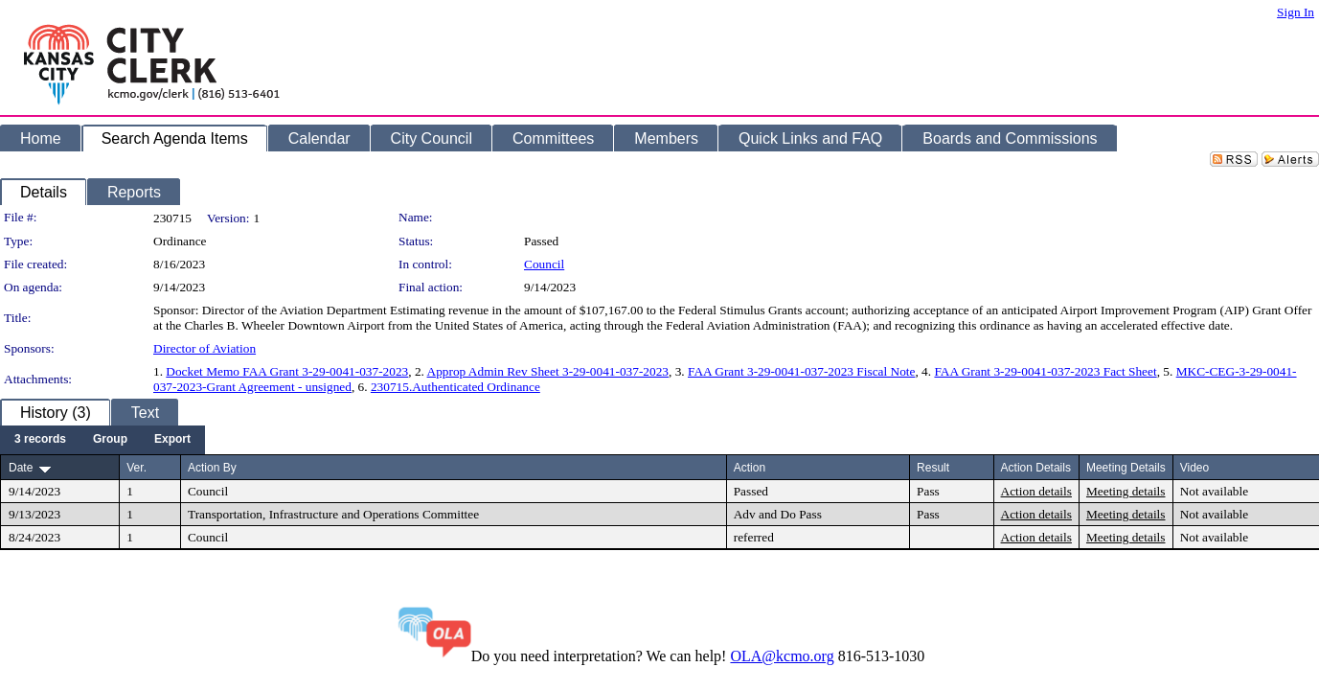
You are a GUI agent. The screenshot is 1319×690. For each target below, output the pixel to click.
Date (21, 467)
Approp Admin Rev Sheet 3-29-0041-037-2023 (548, 371)
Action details (1036, 491)
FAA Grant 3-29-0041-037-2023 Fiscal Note (801, 371)
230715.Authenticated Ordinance (455, 387)
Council (544, 264)
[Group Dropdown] (110, 439)
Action (749, 467)
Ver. (136, 467)
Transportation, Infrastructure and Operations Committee (333, 514)
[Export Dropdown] (172, 439)
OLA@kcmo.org (781, 656)
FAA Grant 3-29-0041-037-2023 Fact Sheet (1045, 371)
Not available (1214, 491)
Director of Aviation (204, 348)
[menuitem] (40, 439)
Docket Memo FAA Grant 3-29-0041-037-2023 (287, 371)
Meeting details (1126, 491)
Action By (212, 467)
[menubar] (102, 440)
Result (933, 467)
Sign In (1295, 12)
